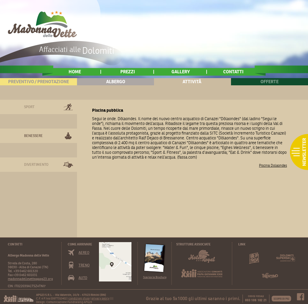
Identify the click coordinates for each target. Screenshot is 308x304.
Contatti (233, 71)
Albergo (115, 81)
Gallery (180, 71)
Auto (83, 277)
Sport (29, 107)
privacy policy (100, 298)
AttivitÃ (192, 81)
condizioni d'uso (79, 298)
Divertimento (36, 164)
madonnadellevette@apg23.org (30, 279)
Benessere (33, 135)
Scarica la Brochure (154, 277)
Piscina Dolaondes (273, 165)
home (75, 71)
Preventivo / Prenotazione (38, 81)
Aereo (84, 252)
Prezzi (127, 71)
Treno (84, 265)
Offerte (269, 81)
